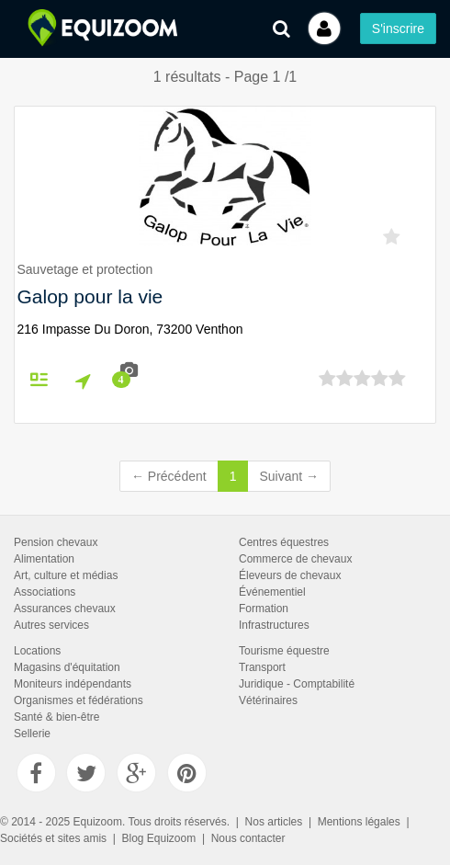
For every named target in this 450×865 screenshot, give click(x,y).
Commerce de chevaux (295, 558)
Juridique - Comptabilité (296, 683)
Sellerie (32, 733)
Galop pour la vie (90, 296)
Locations (37, 650)
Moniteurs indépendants (72, 683)
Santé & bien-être (56, 717)
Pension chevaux (55, 542)
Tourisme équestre (284, 650)
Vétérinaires (268, 700)
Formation (263, 608)
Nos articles (274, 821)
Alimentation (44, 558)
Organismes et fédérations (78, 700)
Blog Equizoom (159, 838)
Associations (44, 592)
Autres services (51, 625)
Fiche (46, 379)
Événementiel (272, 592)
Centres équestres (284, 542)
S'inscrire (398, 28)
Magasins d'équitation (67, 667)
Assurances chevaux (65, 608)
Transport (262, 667)
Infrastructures (274, 625)
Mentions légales (359, 821)
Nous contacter (248, 838)
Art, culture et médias (66, 575)
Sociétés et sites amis (53, 838)
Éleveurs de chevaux (290, 575)
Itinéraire (92, 379)
